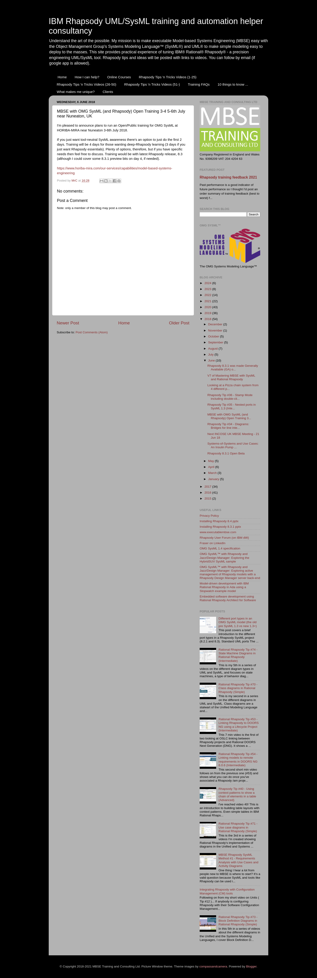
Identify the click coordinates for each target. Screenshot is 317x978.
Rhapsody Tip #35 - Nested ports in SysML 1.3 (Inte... (231, 406)
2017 (208, 486)
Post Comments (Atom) (92, 332)
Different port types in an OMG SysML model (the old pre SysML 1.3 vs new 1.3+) (237, 622)
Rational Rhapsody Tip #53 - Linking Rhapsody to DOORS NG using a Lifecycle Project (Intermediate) (238, 724)
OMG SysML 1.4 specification (220, 548)
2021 (208, 301)
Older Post (179, 323)
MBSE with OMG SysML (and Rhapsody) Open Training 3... (229, 416)
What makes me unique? (76, 92)
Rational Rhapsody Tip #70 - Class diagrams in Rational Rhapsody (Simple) (237, 688)
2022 (208, 295)
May (211, 461)
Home (62, 77)
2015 (208, 498)
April (211, 467)
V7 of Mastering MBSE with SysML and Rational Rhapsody (231, 377)
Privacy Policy (209, 515)
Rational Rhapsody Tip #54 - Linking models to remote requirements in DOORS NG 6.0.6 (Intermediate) (237, 759)
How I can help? (87, 77)
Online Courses (119, 77)
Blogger (251, 966)
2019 (208, 313)
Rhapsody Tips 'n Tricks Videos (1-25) (167, 77)
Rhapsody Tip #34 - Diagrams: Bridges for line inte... (228, 425)
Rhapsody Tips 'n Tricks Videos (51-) (152, 84)
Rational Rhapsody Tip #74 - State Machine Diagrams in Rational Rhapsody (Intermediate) (237, 655)
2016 (208, 492)
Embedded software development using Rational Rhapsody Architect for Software (228, 598)
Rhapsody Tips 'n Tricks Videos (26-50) (86, 84)
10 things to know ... (233, 84)
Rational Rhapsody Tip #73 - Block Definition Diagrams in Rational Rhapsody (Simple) (237, 920)
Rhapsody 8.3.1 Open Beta (226, 453)
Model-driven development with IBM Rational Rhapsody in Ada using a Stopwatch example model (224, 587)
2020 (208, 307)
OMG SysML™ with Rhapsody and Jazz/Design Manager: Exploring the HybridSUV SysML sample (224, 557)
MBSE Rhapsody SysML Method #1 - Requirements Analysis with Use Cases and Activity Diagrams (238, 860)
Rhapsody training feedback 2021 (228, 177)
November (215, 330)
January (214, 479)
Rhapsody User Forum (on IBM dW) (224, 537)
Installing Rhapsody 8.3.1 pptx (220, 526)
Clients (108, 92)
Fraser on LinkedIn (213, 543)
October (214, 336)
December (215, 324)
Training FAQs (199, 84)
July (211, 354)
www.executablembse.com (218, 532)
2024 (208, 283)
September (216, 342)
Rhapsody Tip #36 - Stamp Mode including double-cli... (230, 396)
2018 (208, 319)
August (213, 348)
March (213, 473)
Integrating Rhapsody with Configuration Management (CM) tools (227, 891)
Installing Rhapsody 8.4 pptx (219, 521)
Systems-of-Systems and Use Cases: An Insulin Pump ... (233, 445)
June (212, 360)
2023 (208, 289)
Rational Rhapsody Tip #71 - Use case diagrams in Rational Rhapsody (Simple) (237, 827)
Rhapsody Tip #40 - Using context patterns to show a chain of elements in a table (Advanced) (237, 794)
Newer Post (68, 323)
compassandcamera (213, 966)
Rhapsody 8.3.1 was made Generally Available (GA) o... (232, 367)
